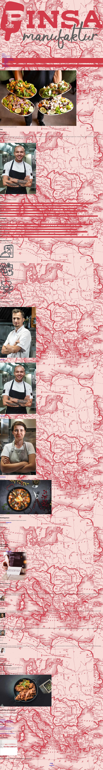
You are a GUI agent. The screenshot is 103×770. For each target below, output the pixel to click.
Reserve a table (3, 757)
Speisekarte (4, 57)
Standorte (4, 63)
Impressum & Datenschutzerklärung (7, 733)
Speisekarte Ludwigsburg (9, 59)
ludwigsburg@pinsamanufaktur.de (7, 727)
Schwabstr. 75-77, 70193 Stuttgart (6, 722)
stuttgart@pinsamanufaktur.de (6, 720)
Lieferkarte (6, 61)
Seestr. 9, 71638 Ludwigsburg (5, 729)
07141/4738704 (3, 726)
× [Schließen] (0, 769)
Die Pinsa (4, 54)
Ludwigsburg (6, 66)
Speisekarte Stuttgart (8, 58)
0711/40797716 (2, 719)
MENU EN (6, 62)
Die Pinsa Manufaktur (6, 56)
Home (3, 53)
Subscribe (20, 714)
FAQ (3, 67)
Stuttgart (6, 65)
